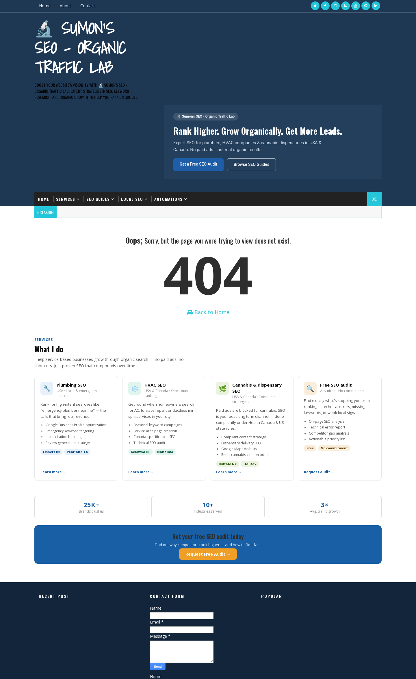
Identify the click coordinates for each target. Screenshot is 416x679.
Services (73, 121)
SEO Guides (105, 121)
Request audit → (315, 411)
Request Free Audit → (208, 493)
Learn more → (61, 411)
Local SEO (140, 121)
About (73, 5)
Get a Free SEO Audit (197, 78)
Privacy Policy (168, 632)
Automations (176, 121)
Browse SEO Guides (250, 78)
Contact (95, 5)
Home (52, 5)
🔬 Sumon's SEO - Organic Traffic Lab (87, 47)
